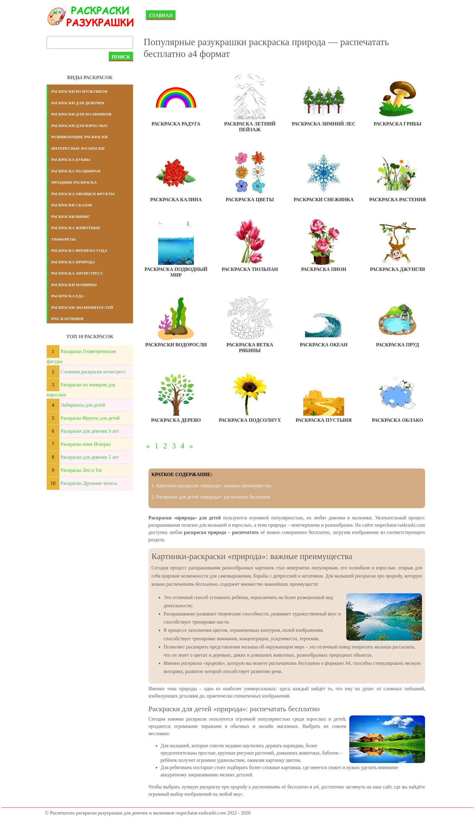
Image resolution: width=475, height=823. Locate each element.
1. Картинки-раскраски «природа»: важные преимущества (211, 485)
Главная (160, 15)
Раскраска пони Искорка (86, 444)
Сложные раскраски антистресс (93, 371)
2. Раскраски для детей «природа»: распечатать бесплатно (211, 496)
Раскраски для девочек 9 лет (90, 431)
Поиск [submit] (121, 56)
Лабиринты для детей (83, 405)
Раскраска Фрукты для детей (90, 418)
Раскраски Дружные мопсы (89, 483)
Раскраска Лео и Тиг (82, 470)
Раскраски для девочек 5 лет (90, 457)
